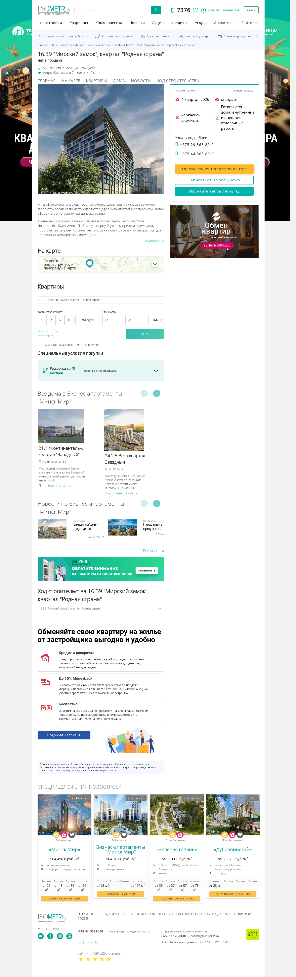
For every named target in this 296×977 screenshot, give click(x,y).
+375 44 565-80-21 (195, 153)
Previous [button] (144, 393)
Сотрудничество (112, 914)
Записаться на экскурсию (214, 180)
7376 (182, 10)
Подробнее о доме (55, 485)
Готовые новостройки (117, 36)
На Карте (71, 80)
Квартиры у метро (197, 36)
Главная (47, 80)
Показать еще (154, 241)
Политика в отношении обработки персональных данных (180, 914)
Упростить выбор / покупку (214, 191)
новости (137, 22)
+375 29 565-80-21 (195, 144)
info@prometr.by (87, 942)
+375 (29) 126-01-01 (189, 936)
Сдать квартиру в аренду (241, 36)
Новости (141, 80)
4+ (69, 320)
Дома (119, 80)
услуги (201, 22)
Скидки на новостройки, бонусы (66, 36)
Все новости (153, 550)
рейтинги (250, 22)
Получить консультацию (64, 898)
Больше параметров (45, 333)
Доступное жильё (159, 36)
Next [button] (156, 393)
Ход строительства (178, 80)
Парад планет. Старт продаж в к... (158, 526)
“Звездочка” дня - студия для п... (85, 526)
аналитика (223, 22)
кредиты (179, 22)
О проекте (85, 914)
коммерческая (109, 22)
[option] (69, 448)
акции (158, 22)
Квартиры (78, 22)
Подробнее (95, 536)
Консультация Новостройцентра (214, 168)
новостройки (50, 22)
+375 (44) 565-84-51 (113, 931)
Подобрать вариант (63, 737)
